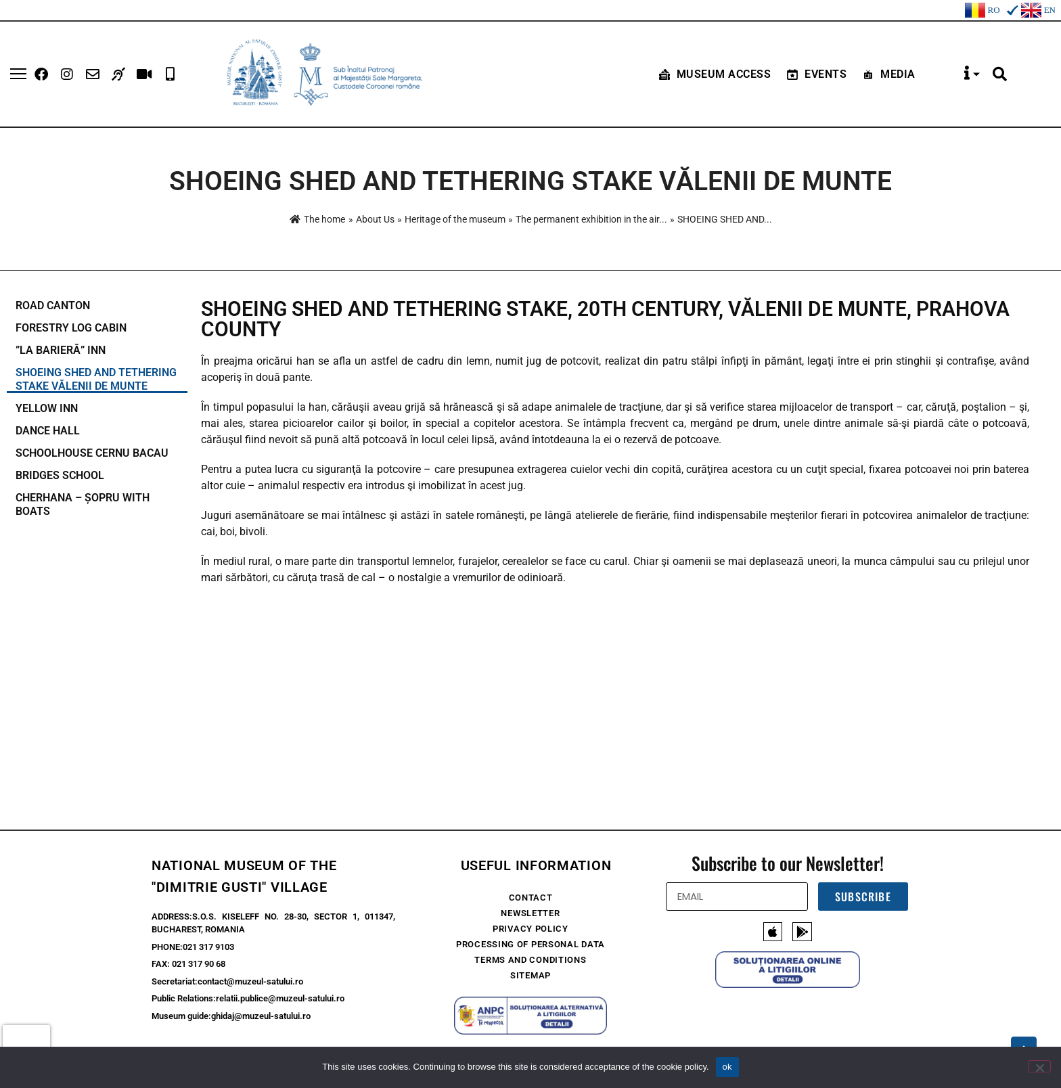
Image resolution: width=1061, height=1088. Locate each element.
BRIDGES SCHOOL (60, 475)
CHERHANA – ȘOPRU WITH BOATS (83, 504)
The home (317, 219)
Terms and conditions (530, 960)
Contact (531, 897)
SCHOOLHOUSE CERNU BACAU (92, 453)
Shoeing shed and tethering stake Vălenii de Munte (96, 379)
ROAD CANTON (53, 305)
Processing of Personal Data (530, 944)
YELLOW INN (47, 408)
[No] (1039, 1066)
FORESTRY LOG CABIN (71, 327)
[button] (1000, 74)
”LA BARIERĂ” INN (61, 350)
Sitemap (530, 975)
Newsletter (530, 913)
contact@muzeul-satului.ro (250, 981)
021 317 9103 (208, 947)
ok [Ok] (727, 1067)
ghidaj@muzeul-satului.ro (261, 1016)
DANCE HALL (48, 430)
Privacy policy (530, 929)
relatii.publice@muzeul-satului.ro (280, 998)
